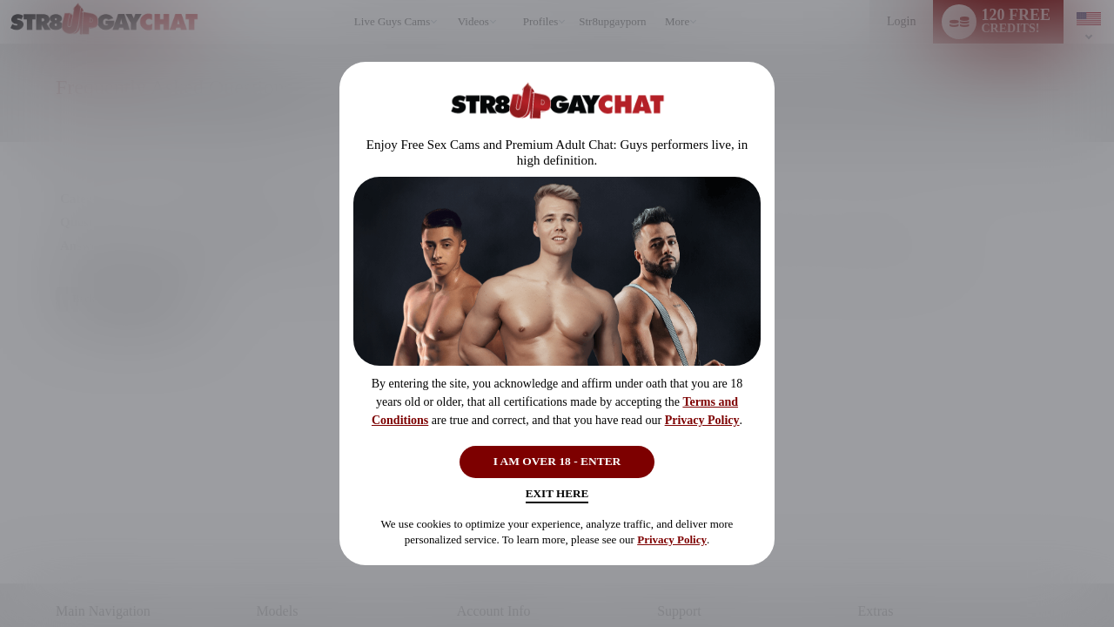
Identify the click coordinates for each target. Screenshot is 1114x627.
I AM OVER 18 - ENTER (557, 458)
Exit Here (556, 496)
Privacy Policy (702, 414)
